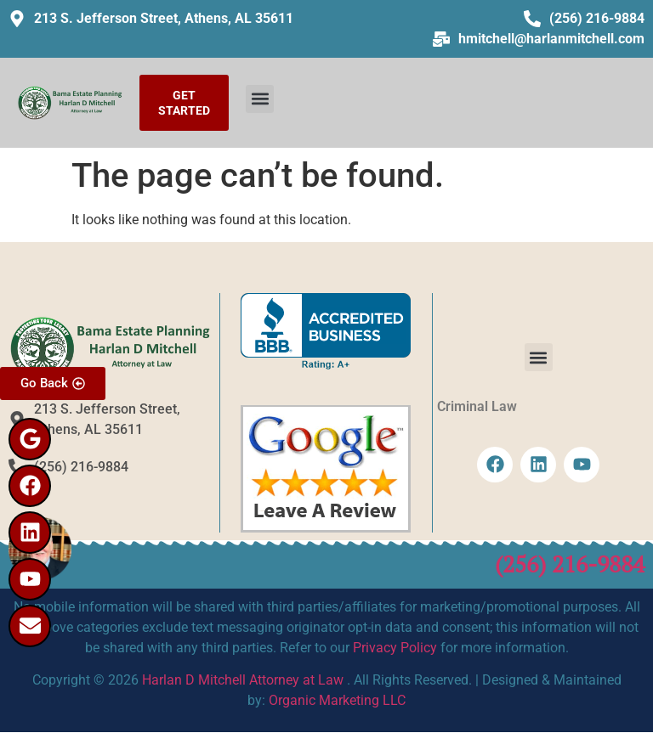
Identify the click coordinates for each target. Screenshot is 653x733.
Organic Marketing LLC (337, 700)
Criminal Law (477, 406)
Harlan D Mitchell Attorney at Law (243, 680)
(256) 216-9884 (569, 564)
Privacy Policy (395, 648)
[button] (260, 99)
